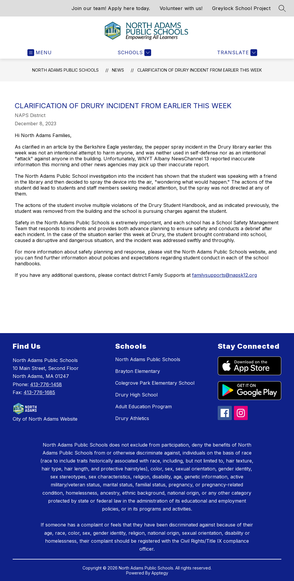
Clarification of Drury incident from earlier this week (199, 70)
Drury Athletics (132, 418)
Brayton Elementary (137, 371)
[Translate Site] (236, 52)
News (118, 70)
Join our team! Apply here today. (111, 8)
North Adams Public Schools (65, 70)
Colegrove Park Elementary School (154, 383)
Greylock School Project (241, 8)
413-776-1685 (39, 392)
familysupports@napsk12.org (224, 275)
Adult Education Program (143, 406)
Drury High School (136, 395)
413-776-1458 (46, 384)
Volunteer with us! (181, 8)
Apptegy (159, 572)
